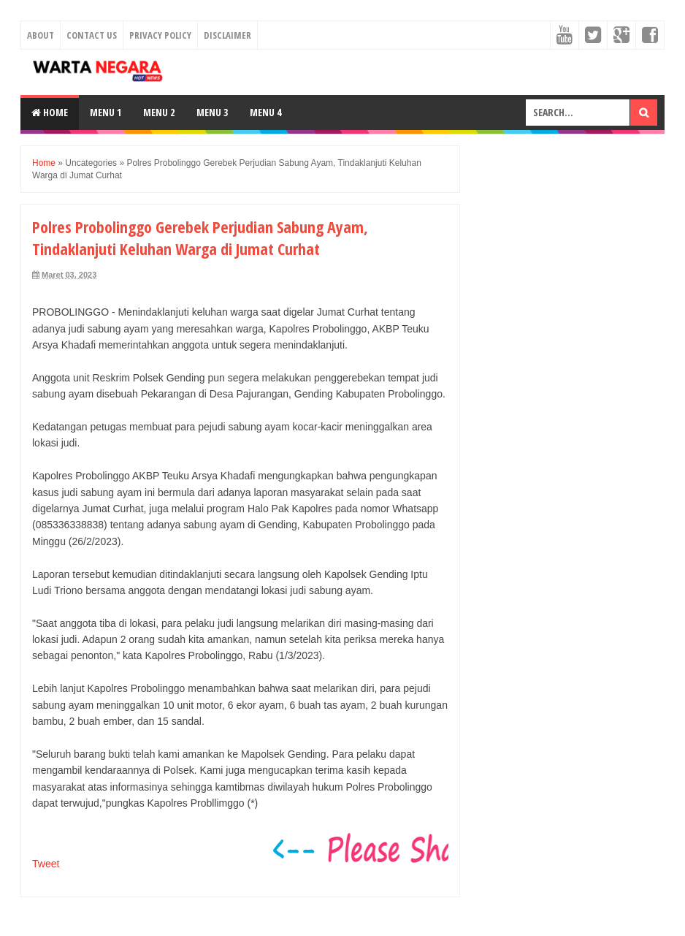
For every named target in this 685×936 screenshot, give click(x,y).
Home (49, 112)
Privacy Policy (160, 35)
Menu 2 (159, 112)
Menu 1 (105, 112)
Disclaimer (227, 35)
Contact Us (91, 35)
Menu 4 (265, 112)
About (40, 35)
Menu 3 (212, 112)
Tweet (45, 864)
